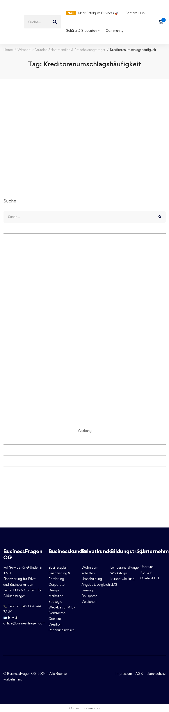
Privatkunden (98, 551)
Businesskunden (68, 551)
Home (8, 50)
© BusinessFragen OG (20, 674)
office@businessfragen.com (24, 623)
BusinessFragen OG (22, 554)
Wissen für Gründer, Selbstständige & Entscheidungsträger (61, 50)
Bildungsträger (129, 551)
